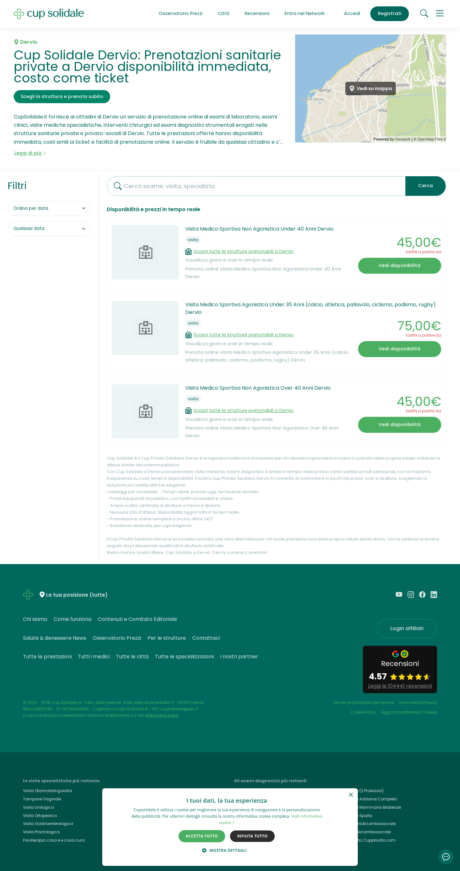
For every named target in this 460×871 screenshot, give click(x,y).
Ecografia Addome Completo (368, 799)
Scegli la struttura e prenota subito (62, 96)
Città (223, 13)
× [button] (350, 795)
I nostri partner (239, 656)
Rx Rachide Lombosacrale (365, 832)
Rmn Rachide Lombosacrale (367, 823)
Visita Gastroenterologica (48, 823)
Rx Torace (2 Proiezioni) (361, 790)
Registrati (390, 13)
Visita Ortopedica (40, 815)
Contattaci (206, 638)
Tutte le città (132, 656)
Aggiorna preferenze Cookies (409, 712)
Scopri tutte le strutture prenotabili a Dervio (244, 251)
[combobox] (253, 186)
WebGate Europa (161, 715)
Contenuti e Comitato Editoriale (137, 619)
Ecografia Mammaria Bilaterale (370, 807)
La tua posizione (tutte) (77, 595)
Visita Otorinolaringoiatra (47, 790)
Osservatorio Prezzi (181, 13)
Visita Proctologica (41, 832)
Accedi (352, 13)
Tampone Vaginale (42, 799)
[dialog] (230, 827)
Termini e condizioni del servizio (363, 702)
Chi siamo (35, 619)
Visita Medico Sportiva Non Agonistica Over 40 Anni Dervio (258, 388)
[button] (440, 13)
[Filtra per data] (49, 228)
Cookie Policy (363, 712)
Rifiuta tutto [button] (252, 836)
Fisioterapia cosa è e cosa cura (54, 840)
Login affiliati (407, 628)
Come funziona (72, 619)
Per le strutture (167, 638)
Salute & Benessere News (54, 638)
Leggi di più (30, 153)
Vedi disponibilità (399, 265)
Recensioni (257, 13)
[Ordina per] (49, 208)
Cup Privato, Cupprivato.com (367, 840)
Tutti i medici (94, 656)
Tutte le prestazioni (47, 656)
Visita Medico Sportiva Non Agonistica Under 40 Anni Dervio (259, 229)
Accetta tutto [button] (202, 836)
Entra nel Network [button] (307, 13)
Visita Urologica (38, 807)
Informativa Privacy (418, 702)
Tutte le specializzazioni (184, 656)
